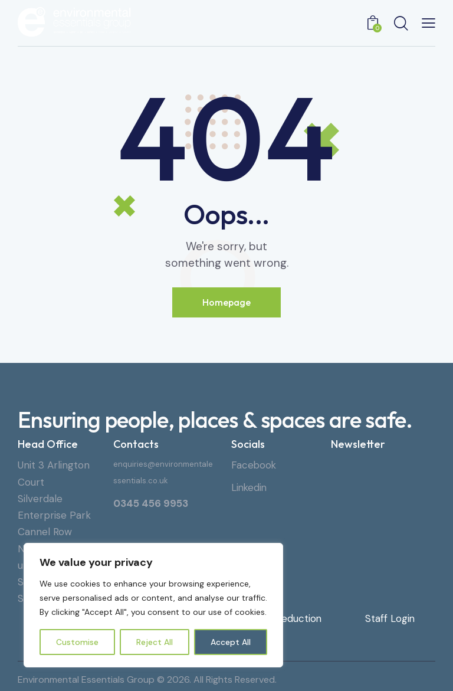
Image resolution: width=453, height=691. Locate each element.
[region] (153, 605)
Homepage (226, 302)
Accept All (231, 642)
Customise (77, 642)
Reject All (154, 642)
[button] (428, 22)
